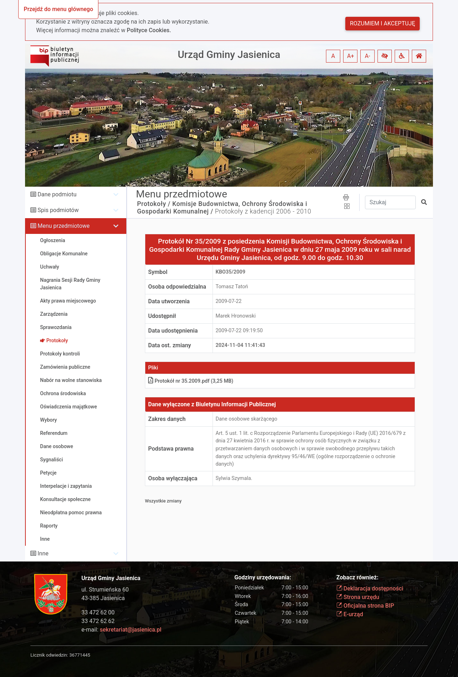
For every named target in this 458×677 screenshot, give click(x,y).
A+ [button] (350, 56)
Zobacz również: (357, 577)
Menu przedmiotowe (64, 225)
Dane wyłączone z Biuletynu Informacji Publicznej (212, 404)
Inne (43, 553)
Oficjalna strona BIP (365, 605)
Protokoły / (154, 203)
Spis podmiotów (58, 210)
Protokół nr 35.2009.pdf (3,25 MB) (190, 381)
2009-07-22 (229, 301)
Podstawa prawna (171, 448)
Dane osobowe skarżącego (246, 419)
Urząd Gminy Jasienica (229, 54)
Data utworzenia (169, 301)
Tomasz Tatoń (232, 287)
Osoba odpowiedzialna (177, 286)
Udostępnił (162, 316)
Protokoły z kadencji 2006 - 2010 (263, 211)
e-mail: (121, 629)
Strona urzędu (357, 597)
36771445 (79, 655)
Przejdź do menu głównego (58, 9)
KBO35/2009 (230, 272)
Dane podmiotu (57, 194)
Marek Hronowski (236, 316)
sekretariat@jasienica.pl (130, 629)
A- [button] (367, 56)
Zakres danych (167, 419)
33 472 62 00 (98, 612)
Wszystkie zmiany (163, 501)
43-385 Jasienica (103, 598)
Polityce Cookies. (149, 30)
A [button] (333, 56)
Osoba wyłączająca (173, 478)
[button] (384, 56)
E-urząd (349, 614)
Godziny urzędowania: (262, 577)
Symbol (157, 272)
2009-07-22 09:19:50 (239, 331)
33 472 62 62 (98, 621)
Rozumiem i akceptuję (382, 23)
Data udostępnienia (173, 330)
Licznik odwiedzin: (49, 655)
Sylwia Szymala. (234, 478)
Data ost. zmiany (169, 345)
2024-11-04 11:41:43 (240, 345)
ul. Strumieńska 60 (105, 589)
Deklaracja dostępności (369, 588)
